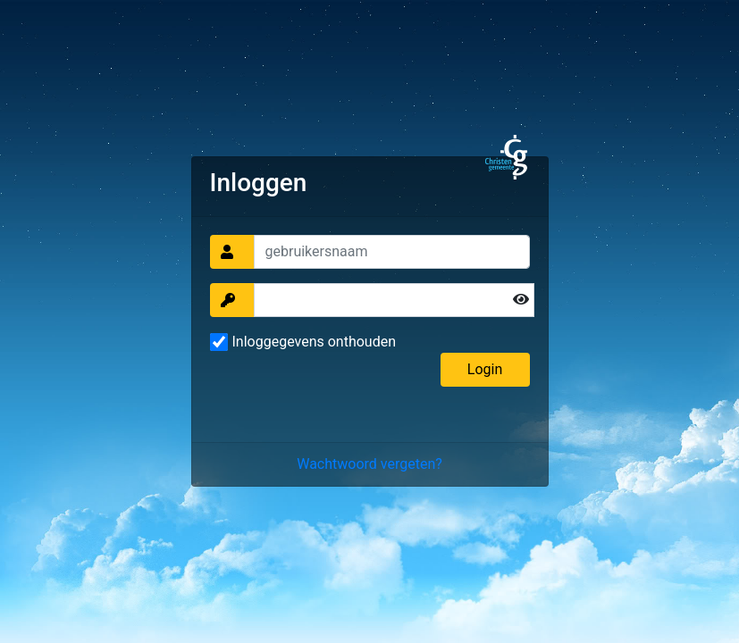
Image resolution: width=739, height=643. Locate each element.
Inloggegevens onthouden (314, 341)
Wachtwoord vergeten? (369, 463)
